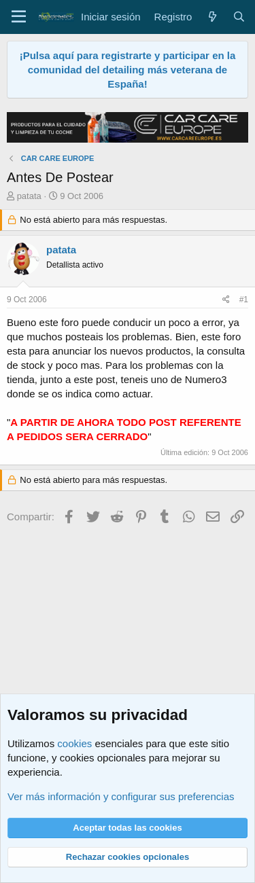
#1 (243, 299)
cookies (74, 743)
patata (29, 196)
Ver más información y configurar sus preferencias (120, 796)
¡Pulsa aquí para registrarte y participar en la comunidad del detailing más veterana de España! (128, 70)
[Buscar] (239, 16)
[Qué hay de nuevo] (212, 16)
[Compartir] (226, 300)
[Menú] (19, 17)
